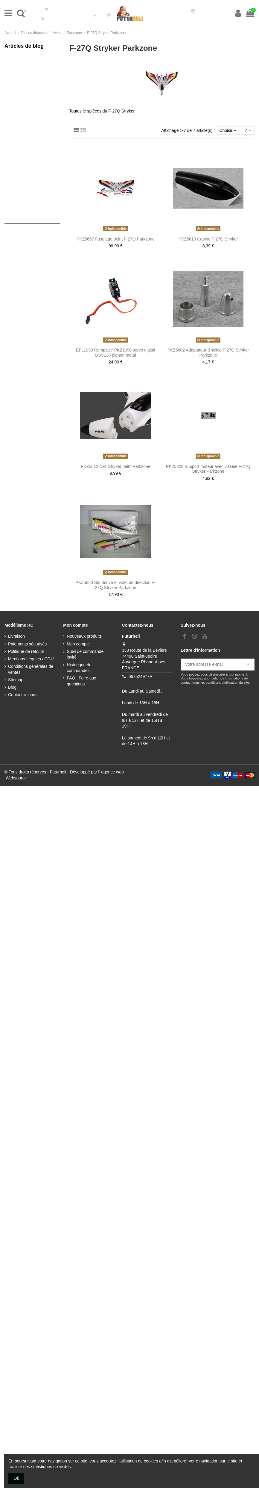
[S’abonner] (248, 664)
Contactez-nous (22, 694)
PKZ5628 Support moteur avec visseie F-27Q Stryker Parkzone (208, 469)
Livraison (16, 636)
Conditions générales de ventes (30, 669)
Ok (16, 1478)
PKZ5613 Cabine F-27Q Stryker (208, 239)
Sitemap (15, 679)
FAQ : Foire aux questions (81, 681)
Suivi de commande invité (85, 654)
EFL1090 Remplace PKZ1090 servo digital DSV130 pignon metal (115, 352)
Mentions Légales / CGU (31, 658)
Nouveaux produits (84, 636)
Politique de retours (26, 651)
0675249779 (140, 676)
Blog (12, 687)
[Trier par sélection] (228, 130)
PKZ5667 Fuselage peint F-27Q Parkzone (116, 239)
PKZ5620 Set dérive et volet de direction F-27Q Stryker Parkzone (116, 585)
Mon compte (78, 644)
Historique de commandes (79, 667)
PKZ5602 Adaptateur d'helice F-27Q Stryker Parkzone (208, 352)
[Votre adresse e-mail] (211, 664)
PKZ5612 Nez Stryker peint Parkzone (115, 466)
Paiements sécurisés (27, 644)
